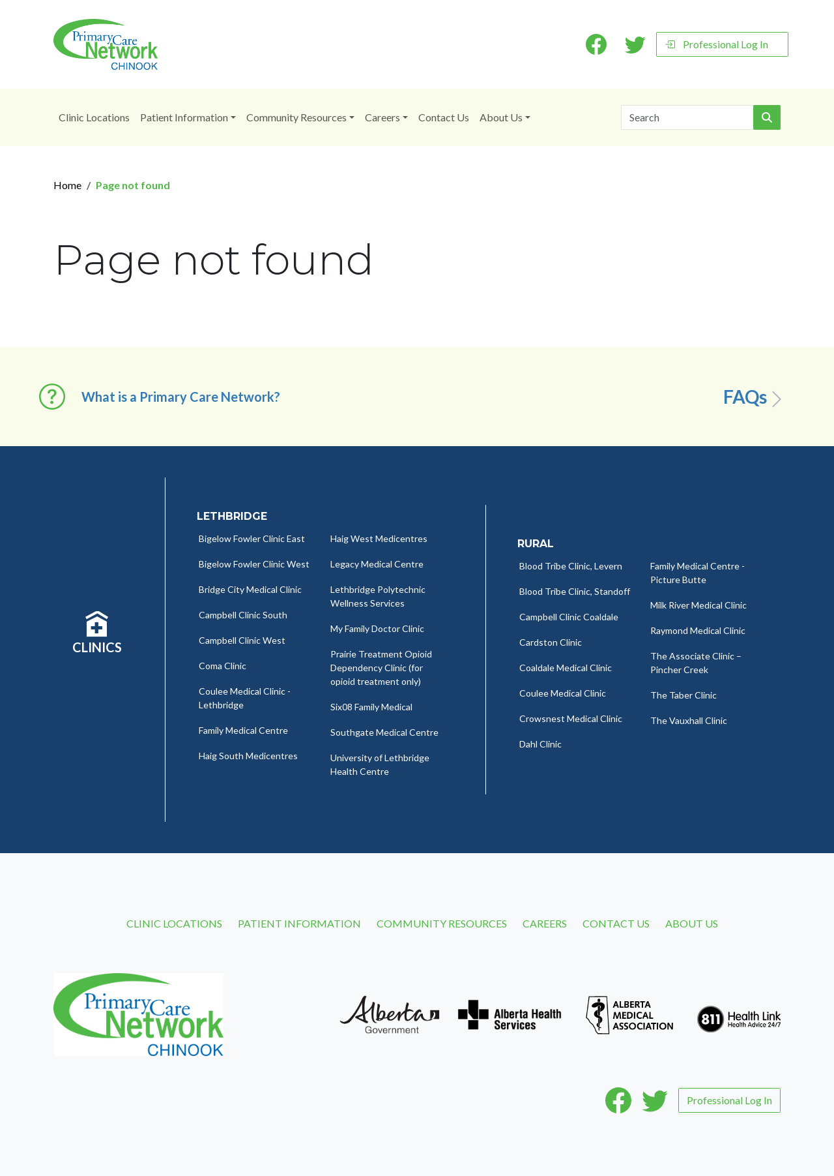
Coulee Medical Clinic (562, 693)
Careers (382, 117)
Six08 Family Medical (371, 706)
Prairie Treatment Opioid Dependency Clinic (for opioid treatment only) (381, 667)
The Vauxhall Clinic (688, 720)
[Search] (687, 117)
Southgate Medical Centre (384, 732)
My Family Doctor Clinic (377, 628)
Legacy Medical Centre (377, 563)
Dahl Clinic (540, 743)
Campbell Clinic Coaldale (568, 616)
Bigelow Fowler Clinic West (254, 563)
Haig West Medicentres (378, 538)
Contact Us (443, 117)
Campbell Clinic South (243, 614)
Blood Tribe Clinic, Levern (570, 565)
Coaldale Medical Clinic (565, 667)
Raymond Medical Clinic (697, 630)
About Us (501, 117)
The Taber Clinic (683, 695)
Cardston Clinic (550, 642)
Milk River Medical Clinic (698, 605)
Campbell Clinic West (242, 640)
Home (67, 185)
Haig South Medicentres (248, 755)
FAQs (754, 397)
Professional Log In (716, 44)
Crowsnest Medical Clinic (570, 718)
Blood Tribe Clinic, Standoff (574, 591)
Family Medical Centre (243, 730)
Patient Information (184, 117)
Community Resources (296, 117)
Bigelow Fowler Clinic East (252, 538)
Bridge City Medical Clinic (250, 589)
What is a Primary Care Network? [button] (180, 396)
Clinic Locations (94, 117)
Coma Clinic (222, 665)
